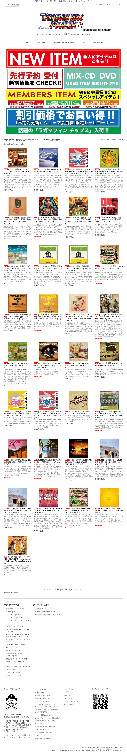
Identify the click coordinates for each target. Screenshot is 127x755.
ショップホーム (40, 689)
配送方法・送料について (43, 698)
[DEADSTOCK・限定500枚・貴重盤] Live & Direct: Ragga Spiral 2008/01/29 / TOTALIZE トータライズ (17, 317)
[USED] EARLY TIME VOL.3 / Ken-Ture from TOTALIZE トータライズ (17, 365)
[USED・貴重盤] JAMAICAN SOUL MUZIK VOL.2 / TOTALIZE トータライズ (109, 365)
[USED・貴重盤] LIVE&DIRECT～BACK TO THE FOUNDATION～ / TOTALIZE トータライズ (79, 511)
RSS (65, 704)
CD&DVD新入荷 (40, 609)
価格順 (113, 139)
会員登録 (99, 4)
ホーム (26, 42)
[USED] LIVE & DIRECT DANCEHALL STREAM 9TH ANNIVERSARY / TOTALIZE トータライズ (47, 365)
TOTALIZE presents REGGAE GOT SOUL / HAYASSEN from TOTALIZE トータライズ (48, 511)
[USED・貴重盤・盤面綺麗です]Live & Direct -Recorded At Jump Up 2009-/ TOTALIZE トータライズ (109, 171)
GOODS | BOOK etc (13, 673)
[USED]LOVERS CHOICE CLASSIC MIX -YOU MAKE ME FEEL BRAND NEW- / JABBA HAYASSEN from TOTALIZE (79, 318)
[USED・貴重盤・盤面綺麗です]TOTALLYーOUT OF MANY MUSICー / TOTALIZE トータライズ (78, 268)
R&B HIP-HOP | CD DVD (14, 626)
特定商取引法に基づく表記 (64, 42)
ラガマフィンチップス (13, 676)
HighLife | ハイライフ (13, 647)
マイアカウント (87, 4)
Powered (107, 750)
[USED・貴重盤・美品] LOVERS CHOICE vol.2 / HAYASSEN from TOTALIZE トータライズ (109, 462)
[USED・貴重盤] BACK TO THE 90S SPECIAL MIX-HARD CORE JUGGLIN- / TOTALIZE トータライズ (79, 171)
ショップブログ (40, 736)
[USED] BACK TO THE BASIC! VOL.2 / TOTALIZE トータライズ (78, 413)
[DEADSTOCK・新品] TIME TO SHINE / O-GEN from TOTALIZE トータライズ (109, 511)
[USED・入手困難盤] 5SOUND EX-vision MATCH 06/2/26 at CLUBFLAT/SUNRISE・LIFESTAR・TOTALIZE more (109, 415)
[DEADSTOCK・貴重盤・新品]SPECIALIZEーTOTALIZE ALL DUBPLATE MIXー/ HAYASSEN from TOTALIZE (79, 221)
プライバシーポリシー (72, 701)
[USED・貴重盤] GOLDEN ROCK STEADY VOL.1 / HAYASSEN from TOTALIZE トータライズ (78, 462)
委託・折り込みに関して (43, 729)
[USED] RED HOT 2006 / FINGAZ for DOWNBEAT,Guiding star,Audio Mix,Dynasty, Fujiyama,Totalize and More (17, 560)
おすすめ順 (104, 139)
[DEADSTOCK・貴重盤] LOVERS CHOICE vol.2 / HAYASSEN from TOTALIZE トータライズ (18, 511)
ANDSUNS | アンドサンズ (15, 650)
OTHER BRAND (11, 670)
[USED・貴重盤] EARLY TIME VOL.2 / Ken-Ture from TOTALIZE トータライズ (17, 171)
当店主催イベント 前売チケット (17, 609)
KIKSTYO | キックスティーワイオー (18, 667)
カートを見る (68, 698)
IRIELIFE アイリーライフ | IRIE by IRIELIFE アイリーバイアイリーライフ (18, 661)
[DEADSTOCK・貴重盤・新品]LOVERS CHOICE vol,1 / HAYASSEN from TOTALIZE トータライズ (17, 268)
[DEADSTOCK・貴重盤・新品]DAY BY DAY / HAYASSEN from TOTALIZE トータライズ (108, 220)
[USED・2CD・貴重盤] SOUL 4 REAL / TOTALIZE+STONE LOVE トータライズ (109, 268)
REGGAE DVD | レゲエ (14, 618)
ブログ (83, 42)
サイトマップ (39, 723)
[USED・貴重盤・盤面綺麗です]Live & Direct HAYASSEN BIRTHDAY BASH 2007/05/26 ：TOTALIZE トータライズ (17, 221)
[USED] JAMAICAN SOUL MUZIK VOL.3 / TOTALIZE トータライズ (48, 461)
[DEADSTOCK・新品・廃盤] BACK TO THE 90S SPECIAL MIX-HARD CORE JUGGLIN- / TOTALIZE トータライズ (48, 415)
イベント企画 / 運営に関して (45, 733)
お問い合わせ (98, 42)
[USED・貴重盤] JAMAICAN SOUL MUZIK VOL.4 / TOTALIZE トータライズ (48, 171)
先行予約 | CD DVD (12, 612)
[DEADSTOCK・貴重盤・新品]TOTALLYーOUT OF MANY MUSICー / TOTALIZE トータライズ (48, 268)
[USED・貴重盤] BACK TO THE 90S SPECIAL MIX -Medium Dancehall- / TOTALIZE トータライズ (17, 414)
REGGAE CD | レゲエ (13, 615)
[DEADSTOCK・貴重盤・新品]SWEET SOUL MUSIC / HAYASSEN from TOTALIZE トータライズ (48, 220)
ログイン (109, 4)
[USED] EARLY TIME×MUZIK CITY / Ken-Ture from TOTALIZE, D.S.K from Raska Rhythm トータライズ (109, 317)
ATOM (71, 704)
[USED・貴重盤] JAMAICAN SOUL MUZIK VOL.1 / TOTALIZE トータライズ (17, 462)
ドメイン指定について (42, 715)
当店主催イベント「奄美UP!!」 (45, 726)
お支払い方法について (42, 695)
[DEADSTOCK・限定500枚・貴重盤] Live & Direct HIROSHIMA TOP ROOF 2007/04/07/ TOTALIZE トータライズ (48, 318)
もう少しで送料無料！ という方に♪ (47, 612)
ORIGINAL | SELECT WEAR (15, 644)
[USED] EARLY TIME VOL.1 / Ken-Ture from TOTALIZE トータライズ (78, 365)
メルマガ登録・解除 (42, 701)
